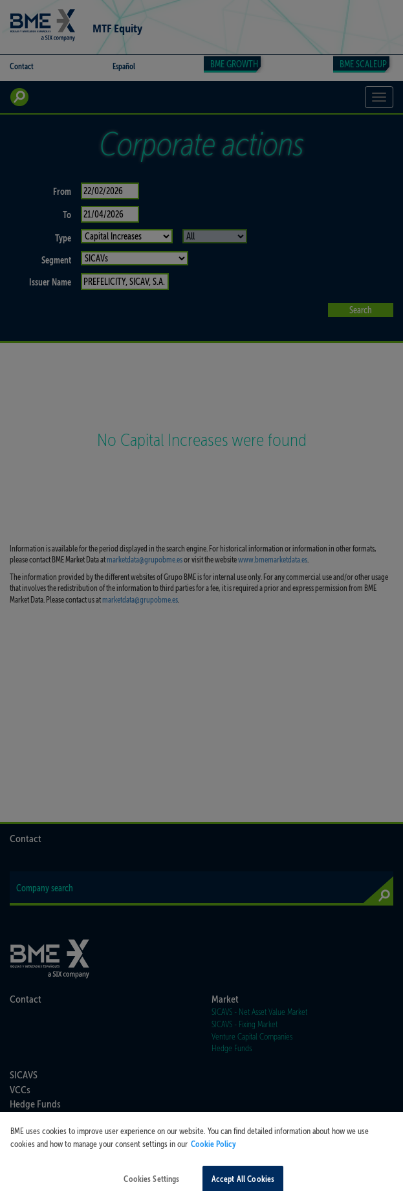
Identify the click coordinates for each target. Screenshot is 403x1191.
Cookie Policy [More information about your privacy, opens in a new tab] (213, 1149)
